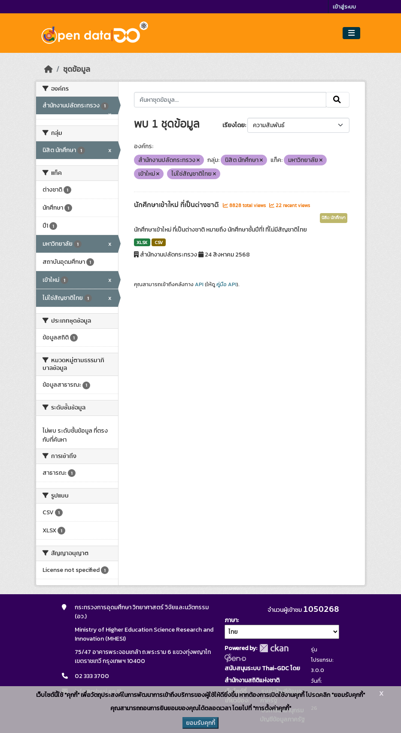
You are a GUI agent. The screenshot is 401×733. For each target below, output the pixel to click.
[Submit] (337, 99)
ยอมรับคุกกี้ (200, 722)
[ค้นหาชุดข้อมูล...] (230, 99)
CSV (159, 242)
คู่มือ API (226, 284)
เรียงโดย (233, 125)
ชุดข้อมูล (76, 69)
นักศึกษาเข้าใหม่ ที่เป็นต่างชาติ (177, 205)
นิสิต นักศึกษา (334, 218)
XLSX (142, 242)
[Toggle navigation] (351, 33)
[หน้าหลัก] (48, 69)
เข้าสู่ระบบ (344, 7)
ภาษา (231, 620)
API (199, 284)
